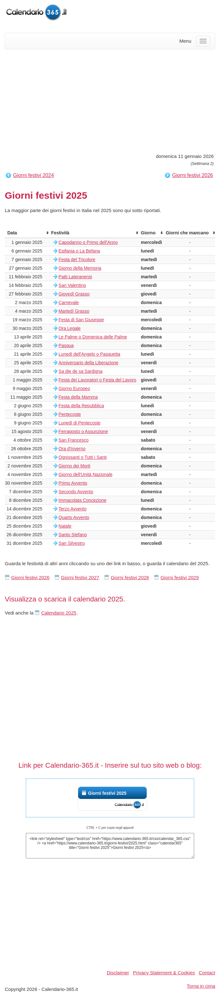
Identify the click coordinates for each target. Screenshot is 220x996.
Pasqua (66, 345)
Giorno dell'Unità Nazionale (86, 474)
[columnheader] (27, 233)
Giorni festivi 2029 (179, 577)
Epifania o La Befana (79, 250)
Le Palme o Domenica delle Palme (93, 336)
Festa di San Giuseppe (81, 319)
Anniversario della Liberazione (89, 362)
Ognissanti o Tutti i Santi (83, 457)
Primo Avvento (73, 483)
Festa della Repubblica (81, 405)
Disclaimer (118, 972)
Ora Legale (70, 328)
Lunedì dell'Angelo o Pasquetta (89, 354)
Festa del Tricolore (77, 259)
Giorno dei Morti (75, 465)
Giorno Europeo (74, 388)
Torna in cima (201, 986)
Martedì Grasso (74, 311)
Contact (207, 972)
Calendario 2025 (58, 612)
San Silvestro (72, 543)
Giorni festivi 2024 (33, 175)
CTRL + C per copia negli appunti (110, 827)
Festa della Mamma (78, 397)
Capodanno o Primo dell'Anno (88, 242)
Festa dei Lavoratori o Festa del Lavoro (97, 379)
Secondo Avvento (76, 491)
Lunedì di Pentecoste (80, 422)
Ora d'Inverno (72, 448)
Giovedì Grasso (74, 293)
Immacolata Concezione (82, 500)
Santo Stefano (73, 534)
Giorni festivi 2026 (192, 175)
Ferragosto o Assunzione (83, 431)
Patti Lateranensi (75, 276)
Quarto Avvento (74, 517)
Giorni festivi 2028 (130, 577)
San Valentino (72, 285)
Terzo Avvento (73, 508)
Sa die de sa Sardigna (81, 371)
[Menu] (203, 41)
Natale (65, 526)
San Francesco (74, 440)
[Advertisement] (110, 100)
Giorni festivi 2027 (80, 577)
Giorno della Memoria (80, 268)
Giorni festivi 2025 (107, 793)
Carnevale (69, 302)
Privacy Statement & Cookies (164, 972)
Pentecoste (70, 414)
